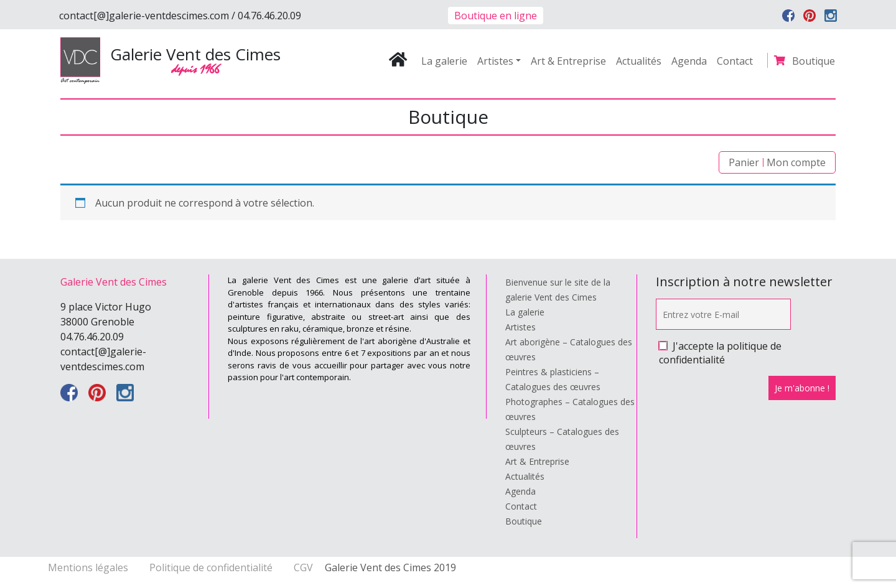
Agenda (689, 61)
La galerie (444, 61)
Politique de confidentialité (212, 567)
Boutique (813, 61)
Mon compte (796, 162)
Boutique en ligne (495, 15)
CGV (303, 567)
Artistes (495, 61)
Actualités (638, 61)
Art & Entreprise (568, 61)
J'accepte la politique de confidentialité (720, 352)
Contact (735, 61)
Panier (744, 162)
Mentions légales (89, 567)
